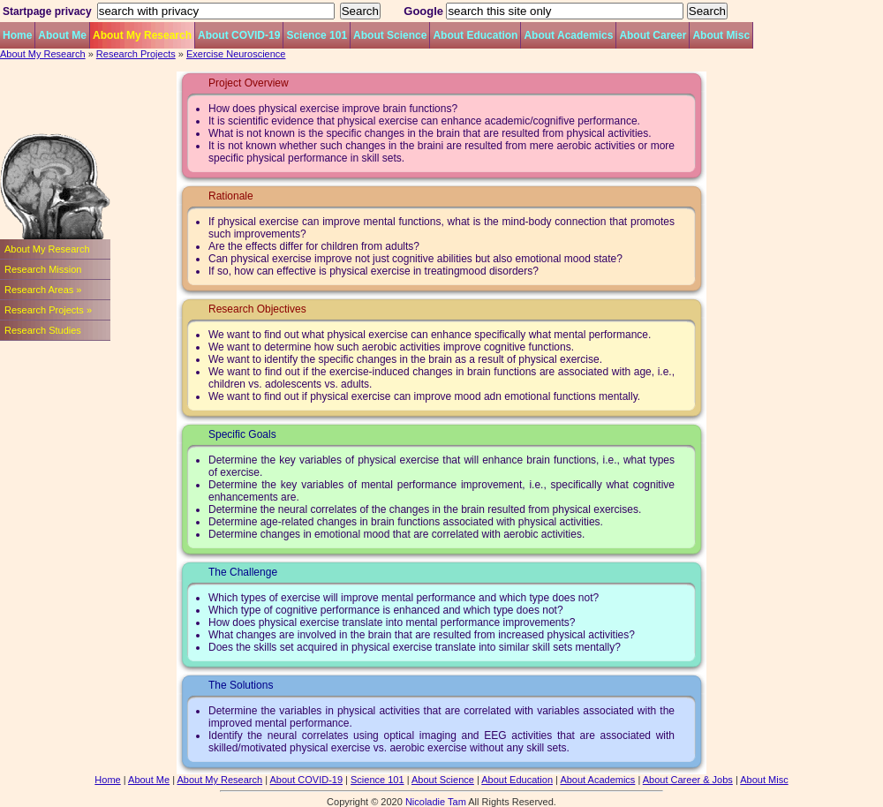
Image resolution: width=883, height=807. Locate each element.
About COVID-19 (239, 35)
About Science (389, 35)
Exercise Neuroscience (236, 54)
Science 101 (316, 35)
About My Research (142, 35)
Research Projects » (48, 310)
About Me (62, 35)
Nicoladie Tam (435, 801)
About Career (652, 35)
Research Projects (136, 54)
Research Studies (42, 330)
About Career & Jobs (688, 779)
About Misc (721, 35)
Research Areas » (42, 289)
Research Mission (42, 269)
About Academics (568, 35)
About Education (475, 35)
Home (17, 35)
